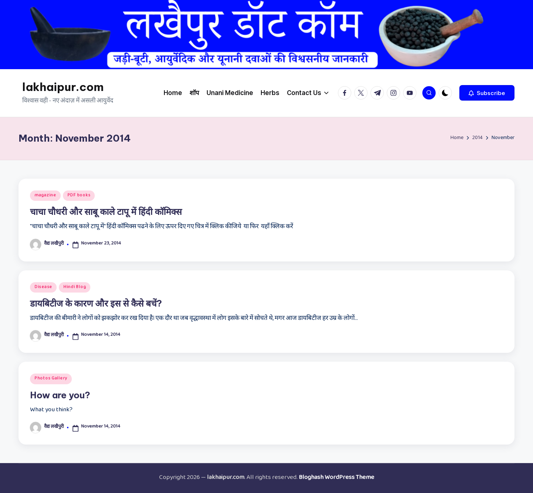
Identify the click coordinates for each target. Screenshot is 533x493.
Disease (43, 287)
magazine (45, 195)
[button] (486, 93)
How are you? (60, 395)
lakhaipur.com (63, 87)
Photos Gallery (50, 378)
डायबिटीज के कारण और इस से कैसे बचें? (96, 303)
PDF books (78, 195)
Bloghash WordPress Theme (336, 478)
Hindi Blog (74, 287)
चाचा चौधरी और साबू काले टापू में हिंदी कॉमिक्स (106, 211)
